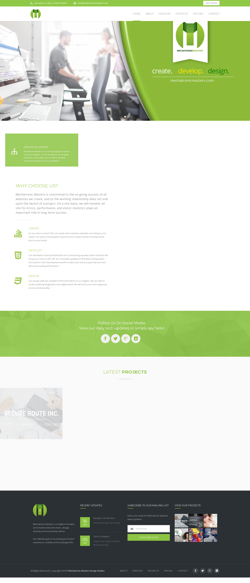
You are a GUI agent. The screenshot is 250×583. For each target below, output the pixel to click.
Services (137, 576)
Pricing (168, 576)
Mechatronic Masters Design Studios (87, 576)
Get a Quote (211, 3)
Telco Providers (101, 542)
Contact (182, 576)
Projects (153, 576)
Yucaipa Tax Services (104, 523)
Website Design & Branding (106, 528)
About (124, 576)
